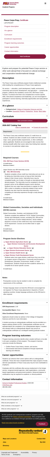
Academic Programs (8, 7)
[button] (15, 242)
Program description (11, 26)
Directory (6, 445)
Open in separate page (22, 127)
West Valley (42, 111)
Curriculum (8, 35)
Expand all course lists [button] (40, 128)
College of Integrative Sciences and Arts (29, 109)
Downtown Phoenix (19, 111)
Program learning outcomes (14, 43)
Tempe (36, 111)
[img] (45, 3)
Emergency (16, 454)
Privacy (34, 452)
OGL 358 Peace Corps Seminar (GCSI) (16, 161)
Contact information (11, 51)
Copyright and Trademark (9, 452)
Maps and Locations (9, 438)
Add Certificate (25, 56)
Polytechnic (29, 111)
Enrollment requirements (13, 39)
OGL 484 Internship (13, 172)
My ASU (42, 442)
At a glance (8, 30)
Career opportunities (11, 47)
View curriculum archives (25, 120)
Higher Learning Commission (22, 416)
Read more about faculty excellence (13, 423)
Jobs (4, 442)
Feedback (42, 424)
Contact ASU (41, 438)
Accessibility (25, 452)
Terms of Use (5, 454)
